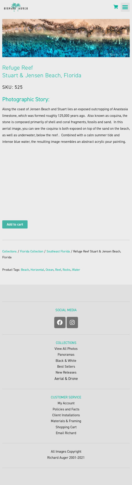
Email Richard (66, 433)
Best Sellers (66, 366)
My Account (66, 403)
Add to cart (15, 224)
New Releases (66, 372)
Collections (9, 251)
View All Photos (66, 348)
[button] (125, 7)
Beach (25, 270)
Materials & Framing (66, 421)
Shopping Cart (66, 427)
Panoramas (66, 354)
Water (76, 270)
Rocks (67, 270)
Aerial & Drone (66, 378)
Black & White (66, 360)
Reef (58, 270)
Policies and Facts (66, 409)
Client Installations (66, 415)
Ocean (50, 270)
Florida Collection (31, 251)
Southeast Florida (58, 251)
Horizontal (37, 270)
